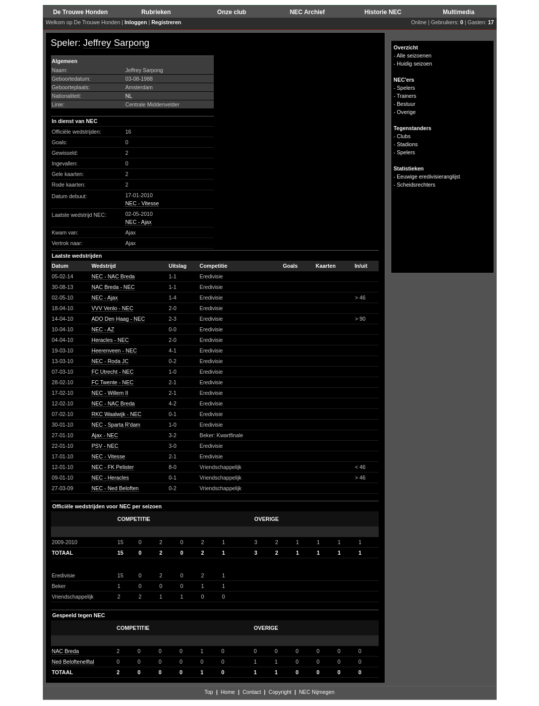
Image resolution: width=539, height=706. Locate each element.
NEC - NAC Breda (113, 276)
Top (209, 692)
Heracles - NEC (110, 340)
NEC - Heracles (110, 478)
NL (129, 96)
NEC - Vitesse (142, 203)
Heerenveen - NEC (114, 350)
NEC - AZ (102, 329)
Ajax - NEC (104, 435)
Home (228, 692)
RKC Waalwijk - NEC (116, 414)
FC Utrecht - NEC (112, 372)
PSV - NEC (104, 446)
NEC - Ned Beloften (115, 488)
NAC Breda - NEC (113, 287)
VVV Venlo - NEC (112, 308)
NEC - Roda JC (109, 361)
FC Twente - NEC (112, 382)
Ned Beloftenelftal (73, 662)
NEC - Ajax (138, 222)
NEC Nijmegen (316, 692)
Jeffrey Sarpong (116, 42)
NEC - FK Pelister (112, 467)
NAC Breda (65, 651)
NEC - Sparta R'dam (115, 425)
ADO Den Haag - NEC (118, 319)
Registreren (166, 22)
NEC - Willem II (109, 393)
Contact (252, 692)
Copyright (279, 692)
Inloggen (136, 22)
